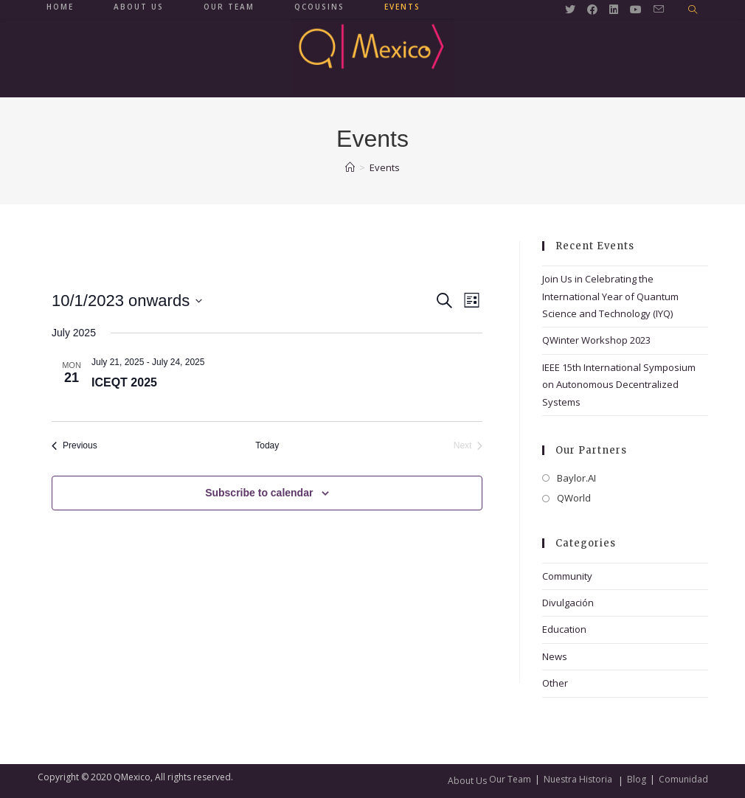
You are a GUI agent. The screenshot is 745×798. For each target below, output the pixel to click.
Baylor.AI (576, 478)
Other (555, 683)
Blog (636, 779)
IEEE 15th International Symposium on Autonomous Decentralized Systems (619, 385)
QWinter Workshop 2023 (596, 340)
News (554, 656)
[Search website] (692, 10)
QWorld (574, 497)
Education (564, 629)
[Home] (350, 167)
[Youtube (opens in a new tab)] (636, 9)
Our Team (510, 779)
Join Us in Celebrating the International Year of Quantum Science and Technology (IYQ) (610, 296)
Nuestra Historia (578, 779)
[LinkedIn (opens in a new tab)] (613, 9)
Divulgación (568, 602)
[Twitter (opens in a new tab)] (570, 9)
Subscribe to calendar (259, 493)
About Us (467, 780)
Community (567, 576)
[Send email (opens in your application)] (659, 9)
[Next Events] (468, 446)
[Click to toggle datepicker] (127, 300)
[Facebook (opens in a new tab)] (592, 9)
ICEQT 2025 (124, 382)
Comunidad (683, 779)
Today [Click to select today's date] (267, 445)
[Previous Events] (74, 446)
